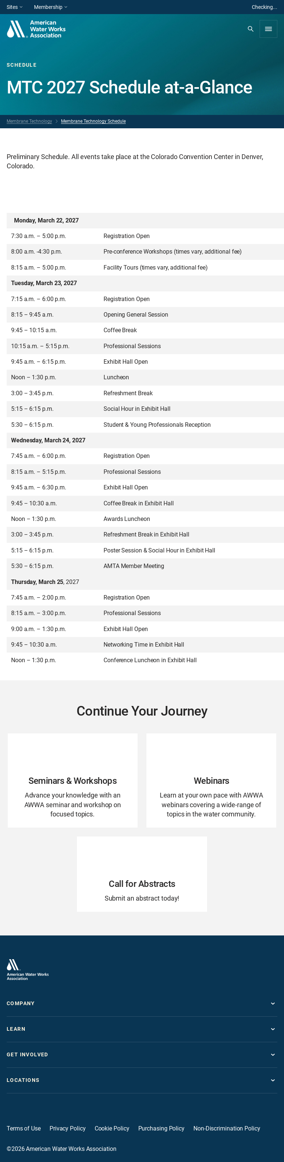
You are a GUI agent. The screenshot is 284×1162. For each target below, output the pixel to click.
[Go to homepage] (28, 969)
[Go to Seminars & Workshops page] (73, 780)
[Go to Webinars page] (211, 780)
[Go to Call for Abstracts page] (142, 874)
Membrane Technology (29, 121)
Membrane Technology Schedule (93, 121)
